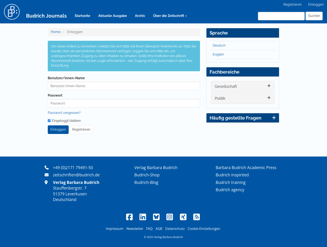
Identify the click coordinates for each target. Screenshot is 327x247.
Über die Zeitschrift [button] (170, 16)
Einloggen (316, 4)
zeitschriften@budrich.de (76, 175)
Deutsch (219, 45)
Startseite (82, 16)
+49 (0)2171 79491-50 (73, 167)
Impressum (114, 228)
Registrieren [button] (81, 129)
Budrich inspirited (232, 175)
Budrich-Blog (146, 182)
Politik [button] (220, 98)
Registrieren (292, 4)
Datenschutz (175, 228)
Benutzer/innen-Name (66, 78)
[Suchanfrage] (281, 16)
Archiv (140, 16)
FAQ (149, 228)
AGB (159, 228)
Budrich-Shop (147, 175)
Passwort (55, 95)
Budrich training (231, 182)
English (218, 54)
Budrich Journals (46, 16)
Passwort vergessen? (64, 113)
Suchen (314, 16)
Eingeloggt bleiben (64, 121)
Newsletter (134, 228)
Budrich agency (230, 189)
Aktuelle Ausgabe (112, 16)
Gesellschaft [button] (226, 86)
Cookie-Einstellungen (204, 228)
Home (55, 32)
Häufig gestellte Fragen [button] (243, 118)
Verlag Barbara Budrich (155, 167)
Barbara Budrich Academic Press (246, 167)
